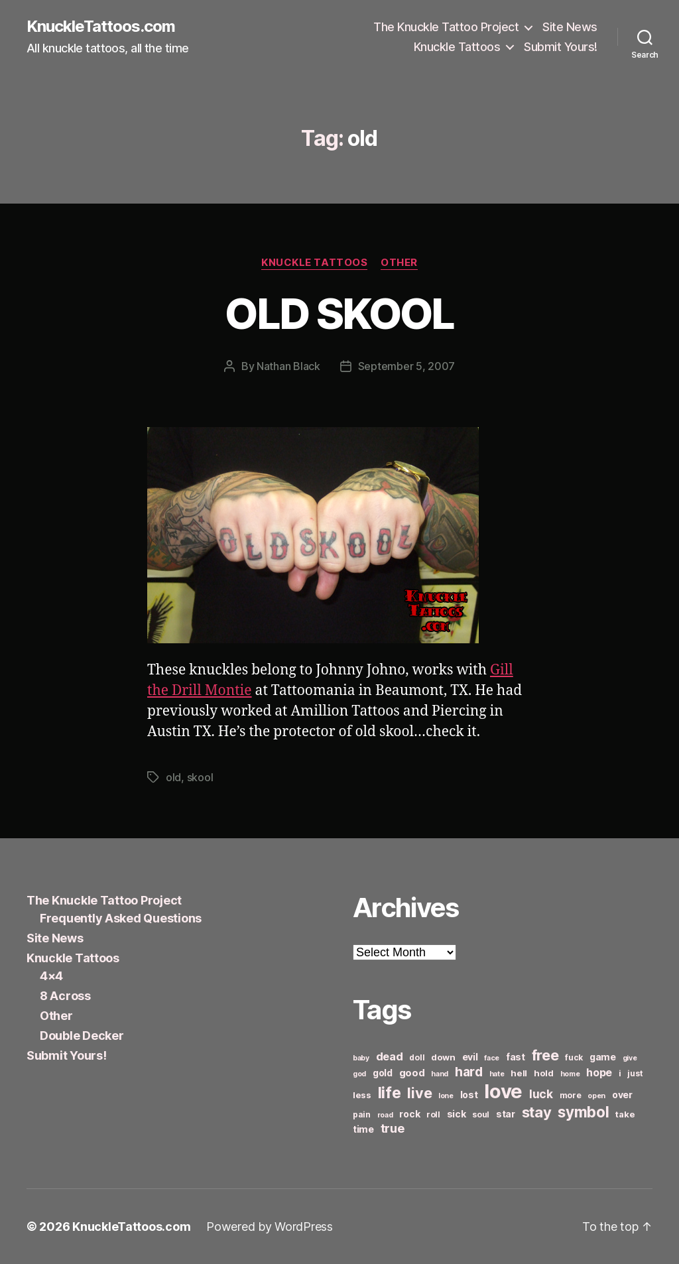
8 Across (65, 996)
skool (200, 777)
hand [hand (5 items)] (439, 1074)
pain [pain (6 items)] (362, 1114)
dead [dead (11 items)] (389, 1056)
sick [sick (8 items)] (456, 1113)
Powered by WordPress (269, 1226)
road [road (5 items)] (385, 1115)
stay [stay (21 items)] (537, 1112)
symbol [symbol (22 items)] (583, 1112)
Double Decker (82, 1036)
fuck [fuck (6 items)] (574, 1057)
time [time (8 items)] (363, 1129)
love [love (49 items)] (503, 1091)
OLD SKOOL (339, 313)
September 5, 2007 (406, 366)
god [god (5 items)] (359, 1074)
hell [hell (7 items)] (519, 1073)
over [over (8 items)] (622, 1094)
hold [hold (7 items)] (544, 1073)
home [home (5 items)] (570, 1074)
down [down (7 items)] (443, 1057)
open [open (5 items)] (596, 1096)
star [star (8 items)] (505, 1113)
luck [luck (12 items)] (541, 1094)
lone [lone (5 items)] (446, 1096)
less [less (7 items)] (362, 1095)
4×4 (51, 976)
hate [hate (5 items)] (497, 1074)
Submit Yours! (560, 47)
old (173, 777)
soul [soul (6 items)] (480, 1114)
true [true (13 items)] (392, 1128)
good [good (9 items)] (412, 1072)
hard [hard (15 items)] (469, 1072)
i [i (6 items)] (620, 1073)
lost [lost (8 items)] (469, 1094)
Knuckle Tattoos (457, 47)
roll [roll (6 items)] (433, 1114)
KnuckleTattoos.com (101, 26)
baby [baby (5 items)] (361, 1058)
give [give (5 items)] (630, 1058)
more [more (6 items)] (571, 1095)
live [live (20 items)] (419, 1093)
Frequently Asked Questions (121, 918)
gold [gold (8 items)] (383, 1072)
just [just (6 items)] (635, 1073)
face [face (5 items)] (491, 1058)
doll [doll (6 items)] (416, 1057)
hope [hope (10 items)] (599, 1072)
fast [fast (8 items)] (515, 1056)
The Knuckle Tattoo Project (446, 27)
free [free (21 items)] (545, 1055)
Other (399, 263)
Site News (569, 27)
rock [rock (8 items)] (409, 1113)
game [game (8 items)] (602, 1056)
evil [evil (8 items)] (470, 1056)
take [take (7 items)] (625, 1114)
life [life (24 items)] (389, 1092)
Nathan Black (288, 366)
